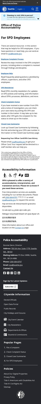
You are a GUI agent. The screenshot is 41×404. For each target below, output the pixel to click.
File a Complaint (12, 347)
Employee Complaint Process (12, 59)
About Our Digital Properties (15, 374)
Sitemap (7, 387)
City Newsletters (14, 325)
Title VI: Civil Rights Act (13, 383)
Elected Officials (10, 300)
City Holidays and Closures (14, 313)
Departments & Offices (17, 330)
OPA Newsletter (7, 88)
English (19, 9)
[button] (37, 3)
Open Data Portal (11, 304)
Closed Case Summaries (10, 124)
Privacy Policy (9, 377)
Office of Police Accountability (11, 26)
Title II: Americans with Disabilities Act (19, 380)
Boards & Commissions (17, 334)
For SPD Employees (14, 361)
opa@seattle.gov (15, 54)
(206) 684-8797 (11, 197)
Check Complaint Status (10, 102)
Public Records (10, 308)
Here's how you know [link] (11, 3)
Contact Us (19, 227)
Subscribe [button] (10, 286)
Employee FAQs (7, 73)
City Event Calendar (16, 319)
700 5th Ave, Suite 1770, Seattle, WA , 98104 (20, 250)
